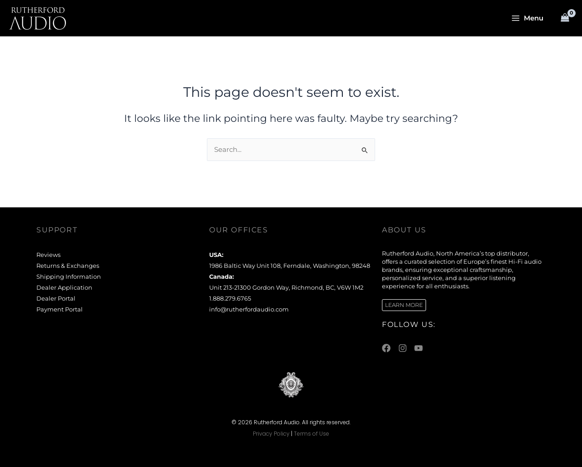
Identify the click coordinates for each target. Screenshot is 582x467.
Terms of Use (311, 433)
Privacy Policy (271, 433)
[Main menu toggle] (527, 18)
